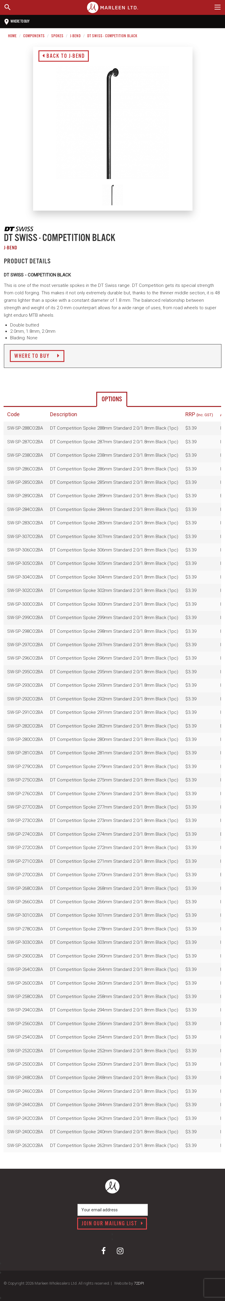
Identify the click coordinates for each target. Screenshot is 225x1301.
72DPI (139, 1283)
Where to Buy (37, 356)
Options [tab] (112, 399)
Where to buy (17, 22)
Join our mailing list (112, 1223)
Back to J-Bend (63, 56)
